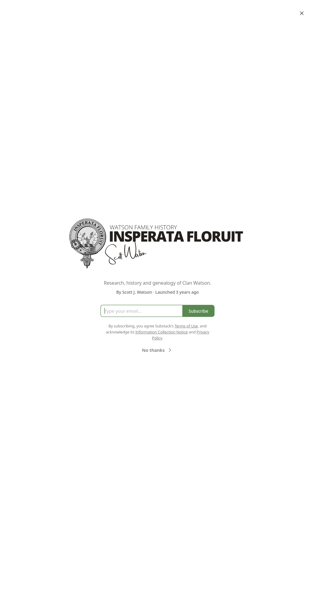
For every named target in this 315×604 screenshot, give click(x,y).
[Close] (302, 13)
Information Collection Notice (161, 332)
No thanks (157, 350)
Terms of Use (186, 326)
